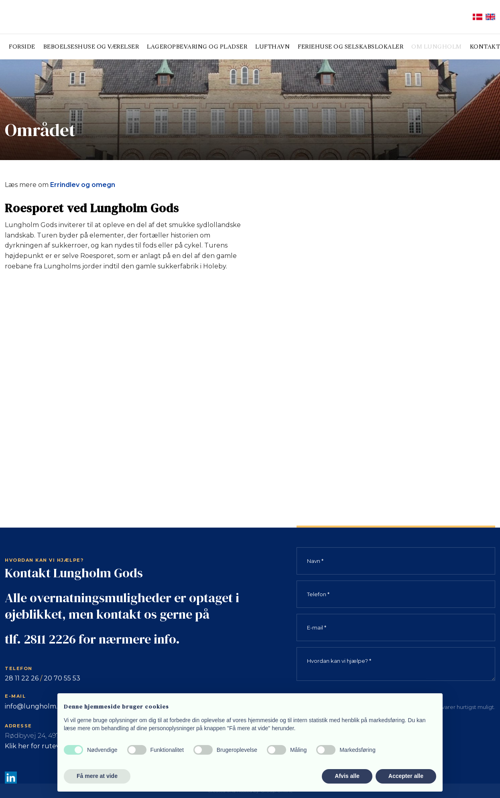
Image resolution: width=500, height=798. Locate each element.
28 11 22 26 (22, 678)
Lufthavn (272, 46)
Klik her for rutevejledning (47, 746)
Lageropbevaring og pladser (197, 46)
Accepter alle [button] (405, 776)
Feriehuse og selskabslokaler (350, 46)
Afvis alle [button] (347, 776)
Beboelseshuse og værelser (91, 46)
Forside (22, 46)
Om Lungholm (436, 46)
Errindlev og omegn (82, 185)
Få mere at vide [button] (97, 776)
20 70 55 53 (62, 678)
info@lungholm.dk (35, 706)
